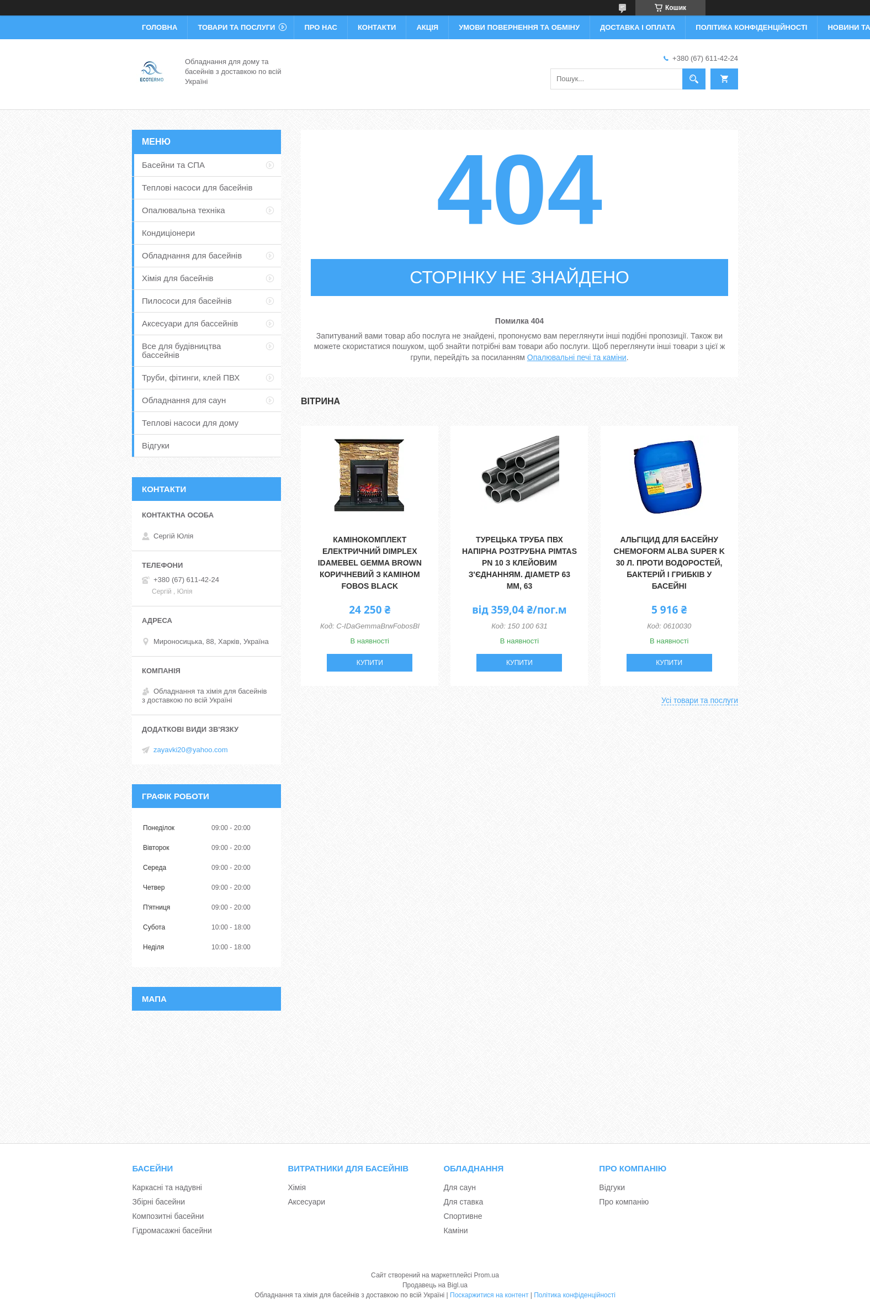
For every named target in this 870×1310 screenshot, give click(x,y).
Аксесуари (306, 1201)
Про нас (320, 27)
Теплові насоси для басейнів (197, 187)
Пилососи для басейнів (187, 300)
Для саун (459, 1187)
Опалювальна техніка (183, 210)
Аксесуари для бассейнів (190, 323)
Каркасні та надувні (167, 1187)
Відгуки (155, 445)
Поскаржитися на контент (489, 1295)
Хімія (297, 1187)
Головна (159, 27)
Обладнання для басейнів (192, 255)
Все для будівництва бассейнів (181, 350)
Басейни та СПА (173, 165)
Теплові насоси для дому (190, 422)
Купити (370, 663)
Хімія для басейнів (177, 278)
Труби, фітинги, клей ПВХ (191, 377)
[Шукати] (693, 78)
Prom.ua (486, 1275)
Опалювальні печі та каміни (577, 357)
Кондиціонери (168, 232)
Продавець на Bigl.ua (435, 1285)
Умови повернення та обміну (519, 27)
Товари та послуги (236, 27)
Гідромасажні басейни (171, 1230)
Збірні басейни (158, 1201)
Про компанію (624, 1201)
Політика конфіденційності (751, 27)
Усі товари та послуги (699, 700)
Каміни (455, 1230)
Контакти (377, 27)
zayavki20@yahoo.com (190, 750)
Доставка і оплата (637, 27)
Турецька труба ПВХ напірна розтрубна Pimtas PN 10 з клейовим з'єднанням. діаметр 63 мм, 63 (519, 562)
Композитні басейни (168, 1216)
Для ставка (463, 1201)
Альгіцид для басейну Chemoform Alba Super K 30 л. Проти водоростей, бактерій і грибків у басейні (669, 562)
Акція (427, 27)
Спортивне (462, 1216)
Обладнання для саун (184, 400)
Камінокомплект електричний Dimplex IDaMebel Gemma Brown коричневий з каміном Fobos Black (370, 562)
